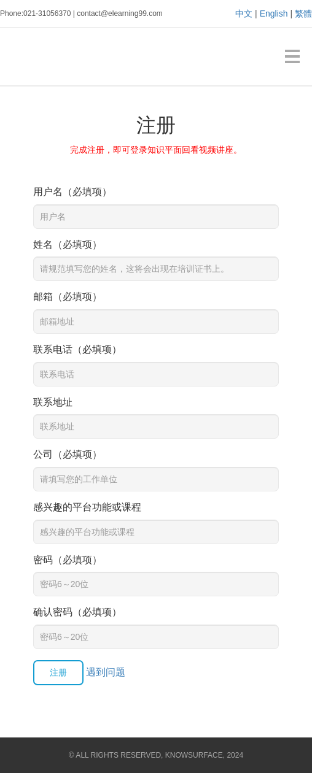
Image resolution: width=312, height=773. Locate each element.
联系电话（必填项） (77, 349)
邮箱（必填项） (67, 296)
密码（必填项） (67, 560)
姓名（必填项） (67, 244)
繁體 (303, 13)
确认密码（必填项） (77, 612)
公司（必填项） (67, 454)
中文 (243, 13)
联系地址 (52, 402)
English (274, 13)
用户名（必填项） (72, 192)
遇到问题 (105, 672)
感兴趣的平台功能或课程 (87, 507)
